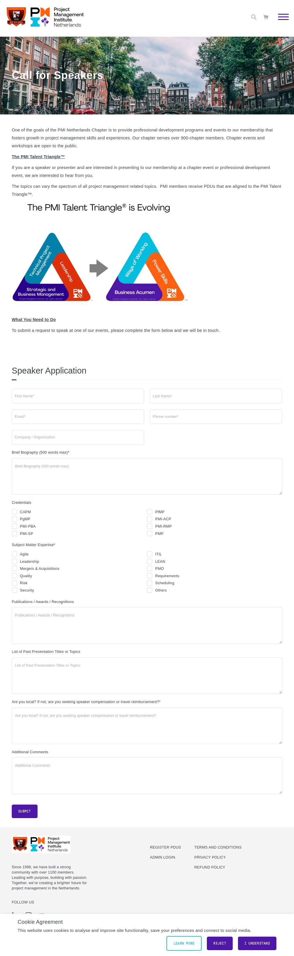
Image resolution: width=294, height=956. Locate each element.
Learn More (184, 943)
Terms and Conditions (217, 847)
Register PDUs (165, 847)
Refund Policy (209, 867)
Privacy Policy (210, 857)
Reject (219, 943)
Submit (24, 811)
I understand (257, 943)
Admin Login (162, 857)
